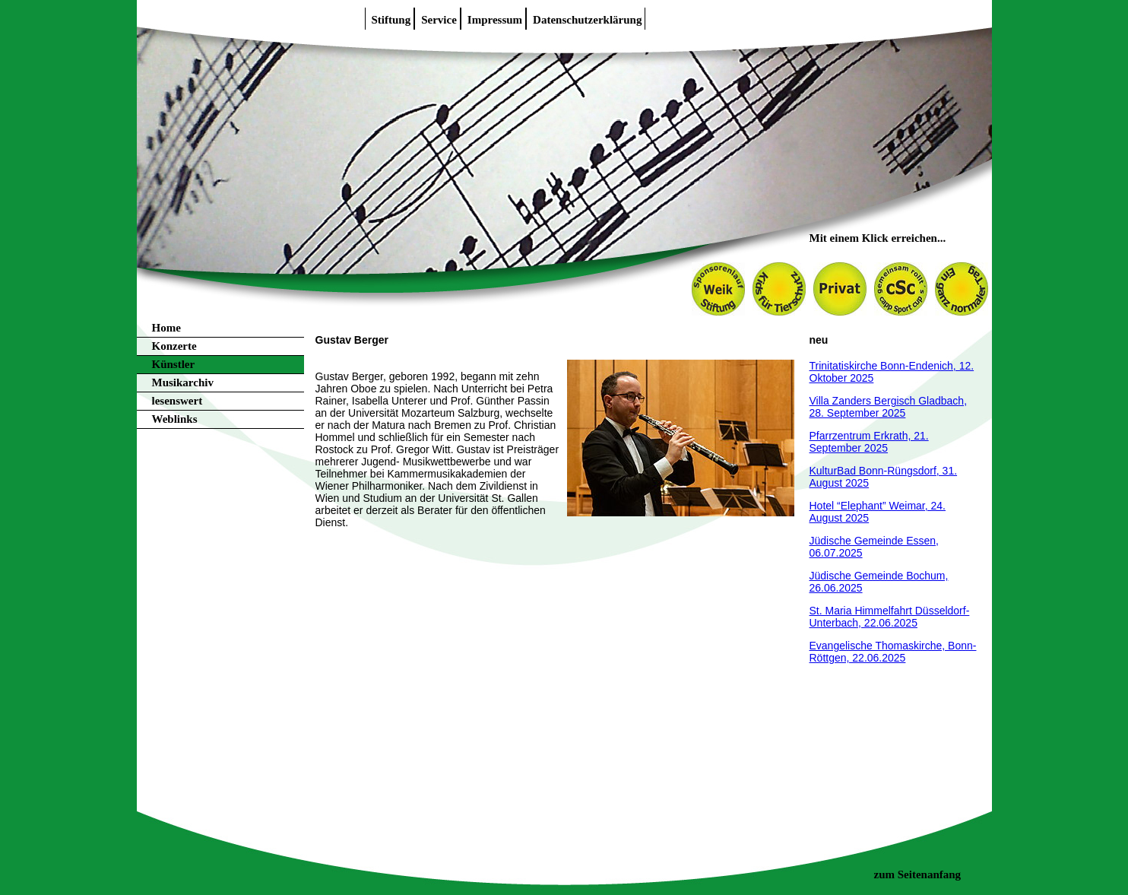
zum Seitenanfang (918, 874)
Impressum (494, 20)
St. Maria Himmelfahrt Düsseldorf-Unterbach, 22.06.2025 (890, 617)
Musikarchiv (183, 382)
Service (439, 20)
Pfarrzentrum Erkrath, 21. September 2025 (869, 442)
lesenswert (177, 401)
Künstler (173, 364)
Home (166, 328)
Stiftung (391, 20)
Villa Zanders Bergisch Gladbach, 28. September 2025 (889, 407)
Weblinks (175, 419)
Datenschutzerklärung (587, 20)
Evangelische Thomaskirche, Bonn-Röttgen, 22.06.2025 (893, 652)
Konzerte (174, 346)
